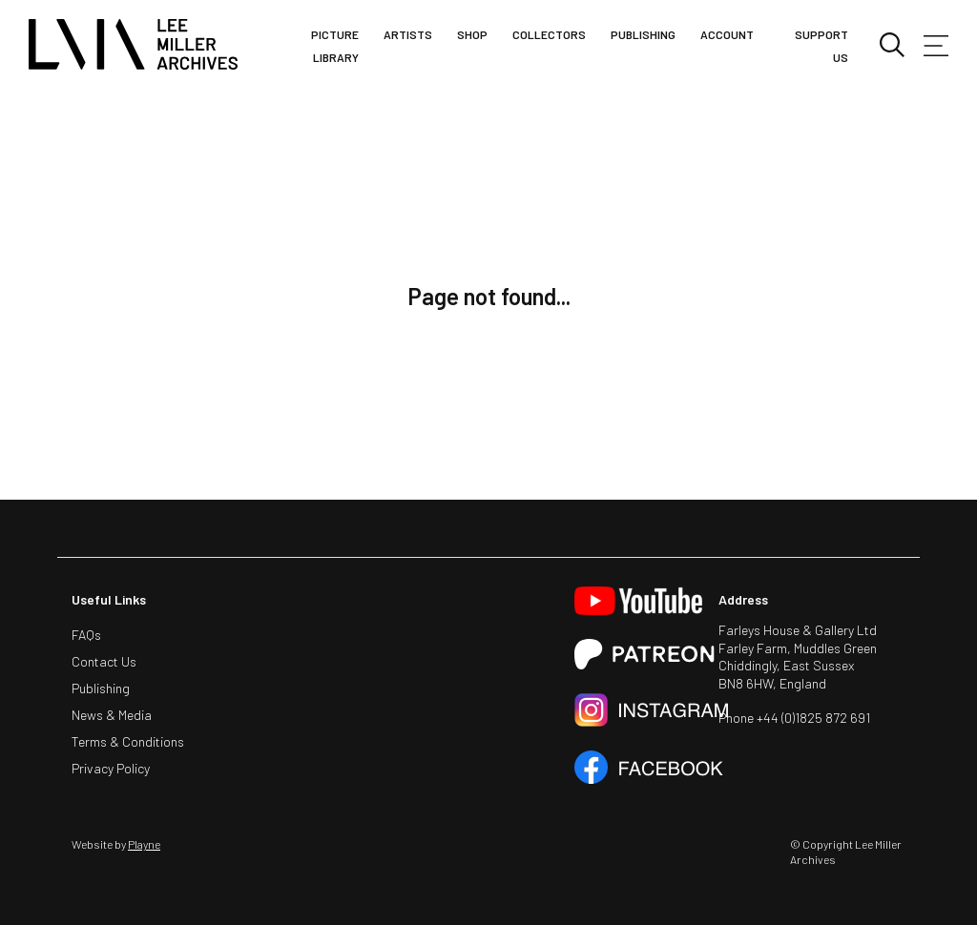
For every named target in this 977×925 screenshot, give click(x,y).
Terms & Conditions (128, 741)
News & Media (112, 715)
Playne (144, 844)
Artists (408, 34)
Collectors (549, 34)
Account (727, 34)
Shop (472, 34)
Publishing (643, 34)
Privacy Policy (111, 768)
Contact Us (104, 661)
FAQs (86, 635)
